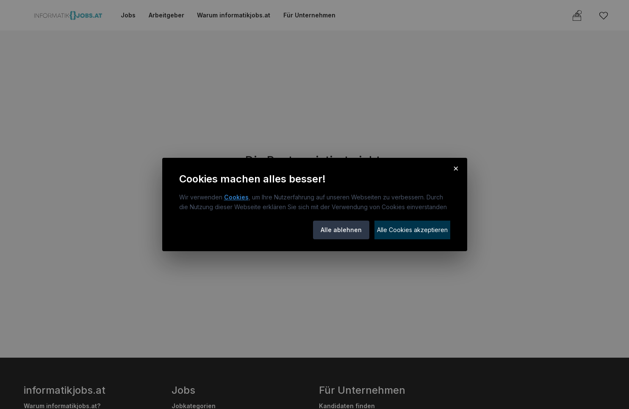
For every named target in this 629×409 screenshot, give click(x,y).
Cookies (236, 197)
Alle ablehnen (341, 229)
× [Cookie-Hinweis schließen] (456, 168)
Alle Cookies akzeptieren (412, 229)
